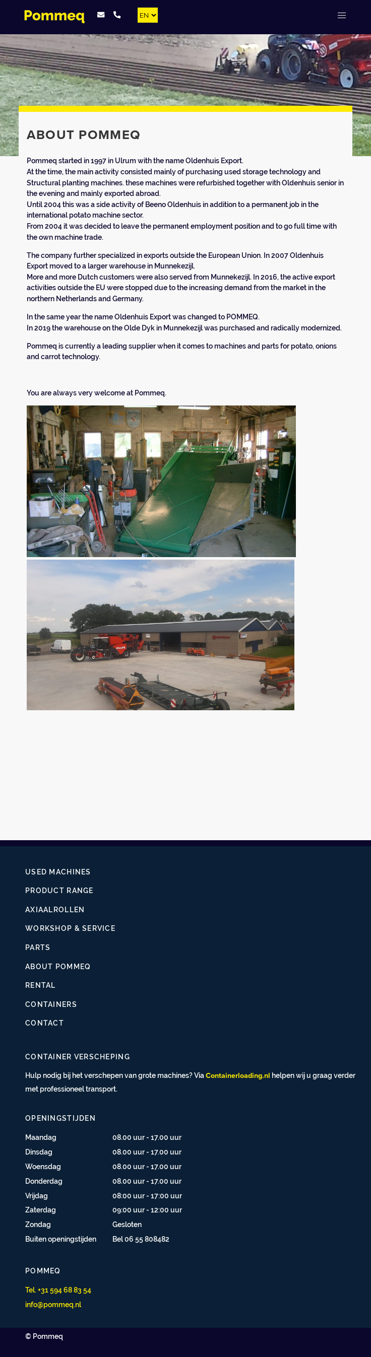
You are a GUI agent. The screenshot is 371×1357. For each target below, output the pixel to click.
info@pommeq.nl (53, 1304)
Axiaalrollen (55, 909)
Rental (40, 985)
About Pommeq (58, 966)
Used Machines (58, 871)
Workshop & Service (70, 928)
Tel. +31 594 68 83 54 (58, 1289)
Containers (51, 1004)
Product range (59, 890)
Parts (37, 947)
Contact (44, 1023)
